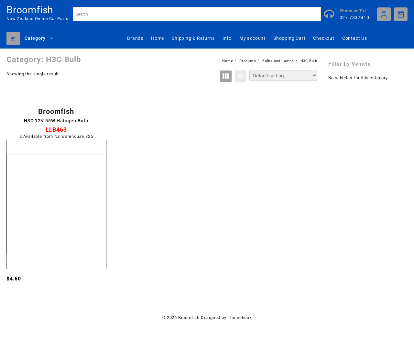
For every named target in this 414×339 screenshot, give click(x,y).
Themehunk (240, 317)
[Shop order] (283, 76)
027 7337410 (354, 17)
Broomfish (29, 10)
